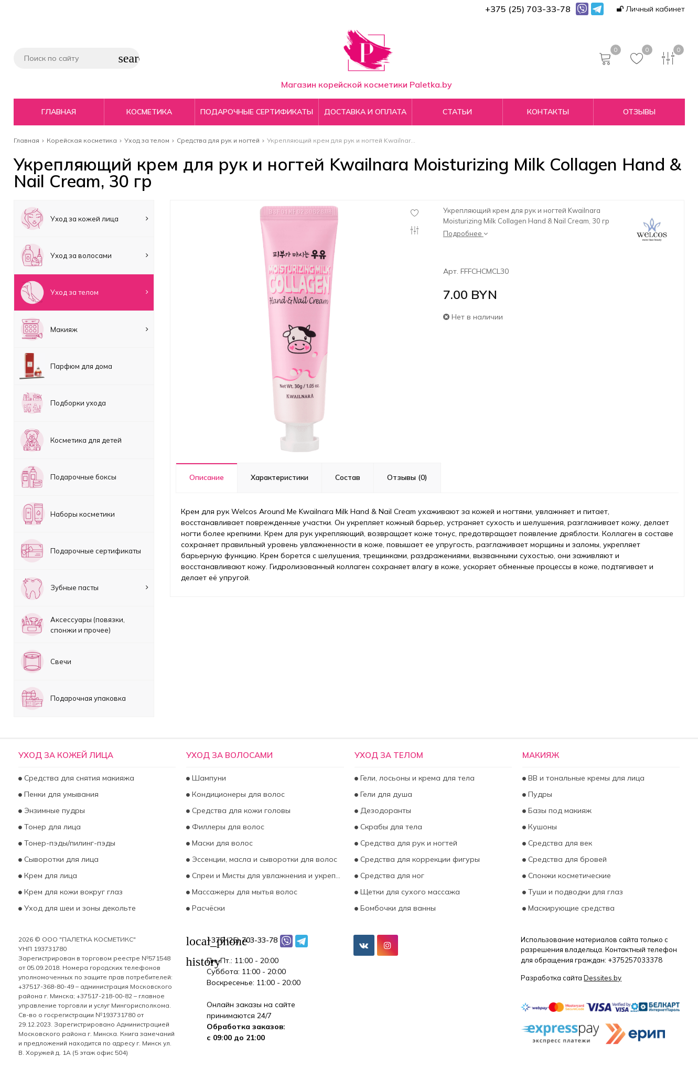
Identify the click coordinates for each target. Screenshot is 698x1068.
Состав (347, 477)
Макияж (84, 329)
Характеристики (279, 477)
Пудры (539, 794)
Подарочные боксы (67, 477)
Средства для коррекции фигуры (419, 859)
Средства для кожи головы (240, 810)
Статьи (457, 111)
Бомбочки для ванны (397, 908)
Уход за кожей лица (84, 218)
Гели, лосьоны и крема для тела (416, 778)
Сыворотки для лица (60, 859)
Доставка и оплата (365, 111)
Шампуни (208, 778)
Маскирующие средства (570, 908)
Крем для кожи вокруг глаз (72, 891)
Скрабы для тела (390, 826)
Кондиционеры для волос (237, 794)
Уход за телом (84, 292)
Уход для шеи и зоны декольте (79, 908)
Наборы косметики (67, 514)
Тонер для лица (51, 826)
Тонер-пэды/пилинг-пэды (68, 843)
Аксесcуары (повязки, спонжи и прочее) (72, 624)
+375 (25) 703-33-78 (242, 940)
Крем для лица (49, 875)
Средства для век (559, 843)
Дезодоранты (384, 810)
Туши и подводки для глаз (574, 891)
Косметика (149, 111)
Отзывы (639, 111)
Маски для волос (221, 843)
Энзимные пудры (53, 810)
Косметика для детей (70, 440)
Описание (206, 477)
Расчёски (207, 908)
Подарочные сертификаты (256, 111)
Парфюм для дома (65, 366)
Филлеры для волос (227, 826)
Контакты (548, 111)
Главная (58, 111)
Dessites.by (602, 978)
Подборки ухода (62, 403)
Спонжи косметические (568, 875)
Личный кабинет (651, 9)
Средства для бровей (566, 859)
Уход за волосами (84, 255)
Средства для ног (391, 875)
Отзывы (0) (407, 477)
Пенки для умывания (60, 794)
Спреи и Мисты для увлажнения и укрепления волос (266, 875)
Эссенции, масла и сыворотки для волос (263, 859)
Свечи (45, 661)
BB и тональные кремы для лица (585, 778)
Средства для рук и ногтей (407, 843)
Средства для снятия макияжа (78, 778)
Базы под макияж (559, 810)
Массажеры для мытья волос (243, 891)
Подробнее (465, 233)
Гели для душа (385, 794)
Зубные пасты (84, 588)
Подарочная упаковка (72, 698)
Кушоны (541, 826)
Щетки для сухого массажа (409, 891)
